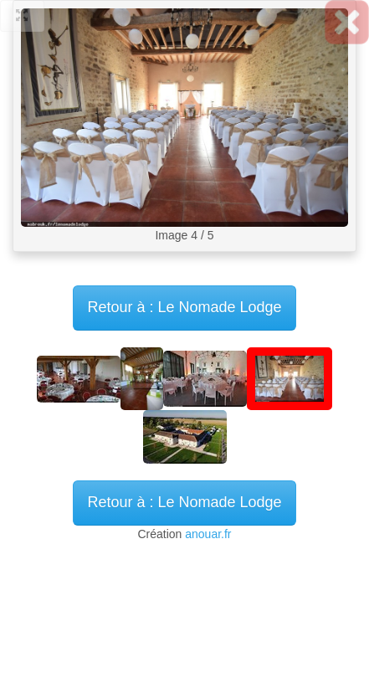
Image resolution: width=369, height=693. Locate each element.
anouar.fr (208, 534)
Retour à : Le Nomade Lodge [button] (184, 502)
